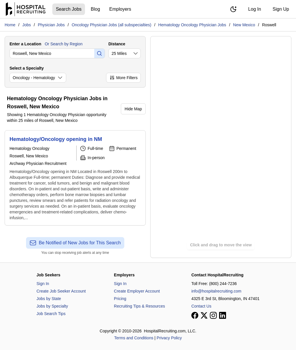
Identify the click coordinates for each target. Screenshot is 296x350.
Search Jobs (69, 9)
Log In (254, 9)
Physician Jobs (51, 25)
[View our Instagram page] (213, 315)
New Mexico (244, 25)
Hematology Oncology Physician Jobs (192, 25)
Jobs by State (48, 298)
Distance (116, 44)
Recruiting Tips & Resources (139, 306)
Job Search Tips (50, 313)
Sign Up (281, 9)
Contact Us (201, 306)
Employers (120, 9)
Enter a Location (25, 44)
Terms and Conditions (133, 338)
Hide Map (133, 109)
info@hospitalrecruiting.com (216, 291)
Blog (95, 9)
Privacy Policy (169, 338)
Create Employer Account (137, 291)
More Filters (123, 78)
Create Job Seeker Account (61, 291)
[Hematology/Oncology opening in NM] (75, 178)
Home (10, 25)
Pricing (120, 298)
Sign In (42, 283)
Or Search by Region (64, 44)
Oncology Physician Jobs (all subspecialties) (111, 25)
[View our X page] (204, 315)
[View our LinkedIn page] (222, 315)
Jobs (26, 25)
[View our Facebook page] (194, 315)
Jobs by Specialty (52, 306)
